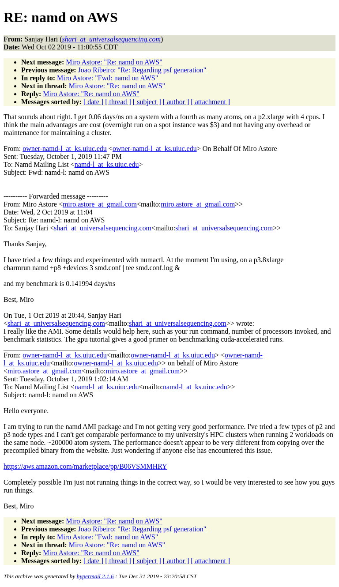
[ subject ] (147, 101)
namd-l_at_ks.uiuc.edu (107, 164)
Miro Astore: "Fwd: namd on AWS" (107, 78)
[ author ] (176, 101)
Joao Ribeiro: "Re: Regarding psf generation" (142, 70)
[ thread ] (118, 101)
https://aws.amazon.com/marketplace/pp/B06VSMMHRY (85, 466)
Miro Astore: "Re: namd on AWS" (114, 62)
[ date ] (93, 101)
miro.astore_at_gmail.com (100, 204)
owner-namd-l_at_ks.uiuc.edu (65, 148)
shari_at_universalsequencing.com (102, 228)
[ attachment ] (210, 101)
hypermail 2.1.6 (95, 576)
